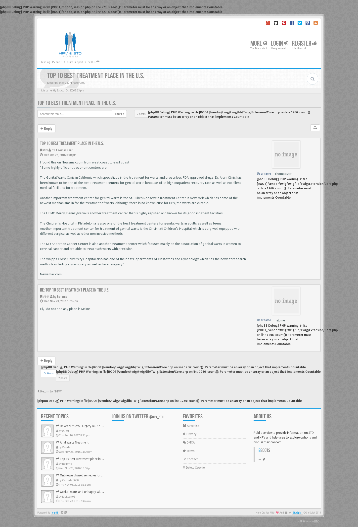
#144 (46, 297)
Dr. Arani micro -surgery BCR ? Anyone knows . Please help (97, 426)
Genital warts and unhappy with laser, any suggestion (93, 492)
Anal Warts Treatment (72, 442)
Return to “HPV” (49, 391)
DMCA (189, 442)
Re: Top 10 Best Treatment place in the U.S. (74, 290)
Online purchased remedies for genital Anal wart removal (96, 475)
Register (304, 43)
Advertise (191, 426)
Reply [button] (46, 129)
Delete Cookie (194, 467)
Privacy (189, 434)
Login (279, 43)
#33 (45, 150)
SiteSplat (297, 512)
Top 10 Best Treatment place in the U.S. (76, 103)
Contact (190, 459)
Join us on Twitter (138, 416)
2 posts (141, 114)
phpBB (54, 512)
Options (48, 373)
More (258, 43)
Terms (188, 451)
